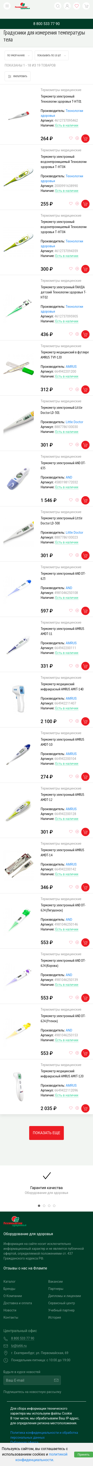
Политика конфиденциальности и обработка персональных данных (44, 1428)
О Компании (12, 1289)
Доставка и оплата (17, 1296)
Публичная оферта (24, 1435)
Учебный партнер (61, 1303)
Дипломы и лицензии (64, 1289)
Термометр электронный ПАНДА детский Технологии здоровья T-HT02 (63, 285)
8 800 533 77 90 (46, 17)
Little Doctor (74, 415)
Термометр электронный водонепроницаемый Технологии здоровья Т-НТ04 (64, 154)
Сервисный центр (61, 1296)
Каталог (9, 1274)
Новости (9, 1303)
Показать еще (46, 1126)
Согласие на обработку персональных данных (45, 1440)
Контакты (10, 1310)
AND (69, 470)
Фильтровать (17, 69)
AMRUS (71, 360)
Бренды (9, 1282)
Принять (84, 1454)
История (54, 1310)
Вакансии (55, 1274)
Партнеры (55, 1282)
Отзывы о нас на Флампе (25, 1261)
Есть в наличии (66, 118)
